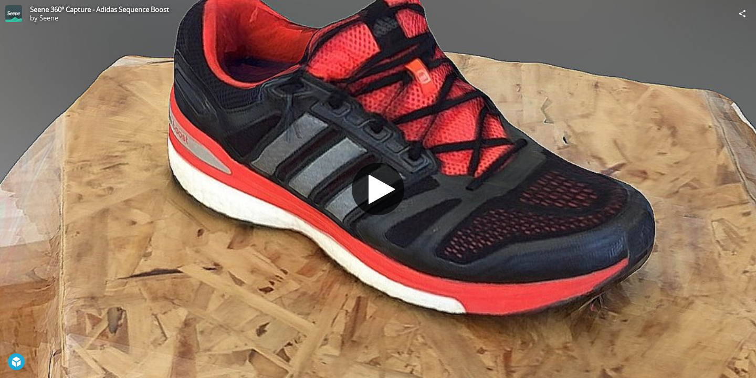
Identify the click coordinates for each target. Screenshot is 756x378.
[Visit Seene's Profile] (13, 13)
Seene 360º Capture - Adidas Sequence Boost (99, 9)
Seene (48, 18)
